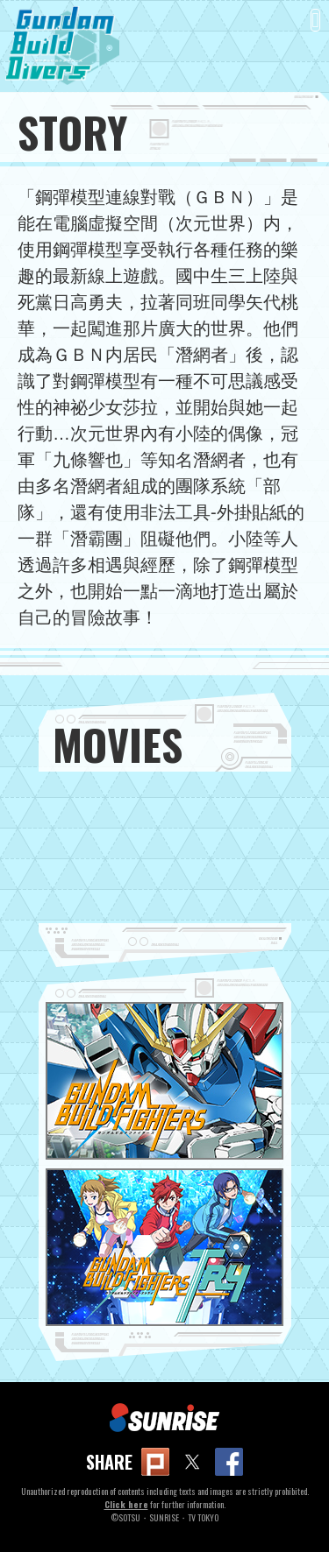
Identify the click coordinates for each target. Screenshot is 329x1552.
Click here (126, 1504)
